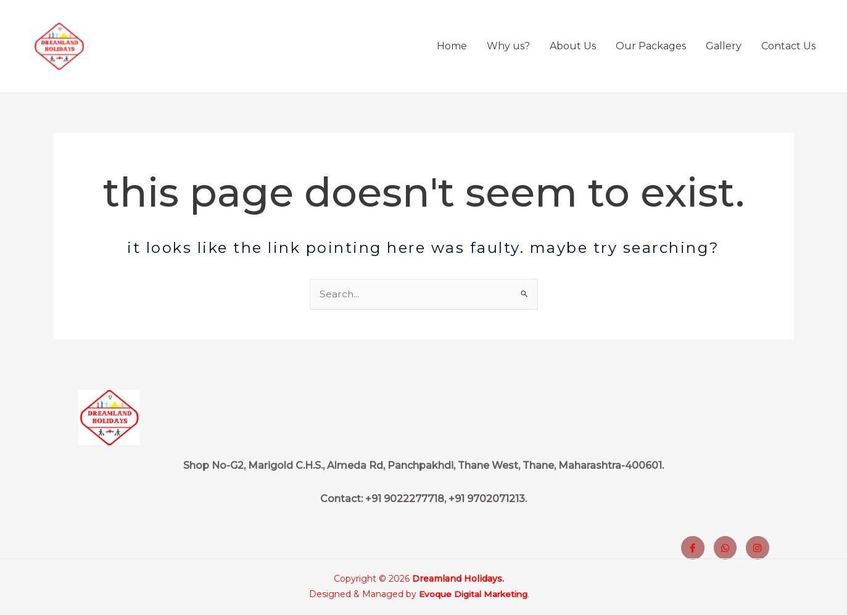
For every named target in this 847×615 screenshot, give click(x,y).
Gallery (724, 48)
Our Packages (651, 48)
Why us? (508, 48)
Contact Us (788, 48)
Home (452, 48)
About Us (573, 48)
